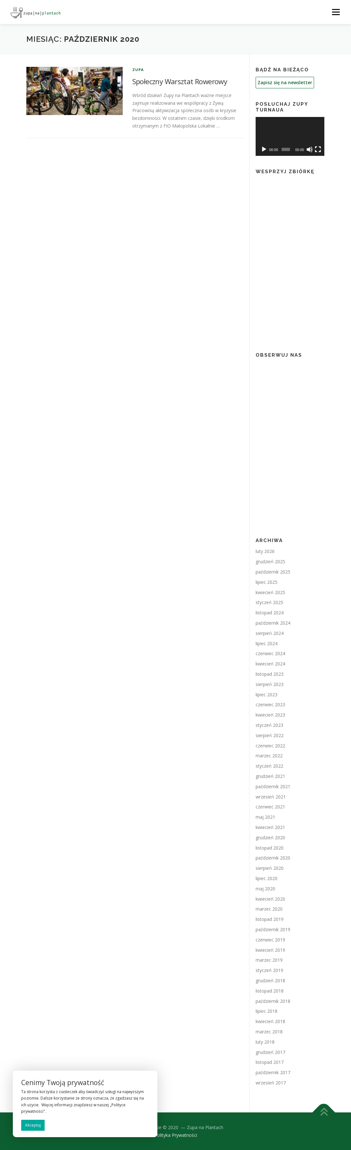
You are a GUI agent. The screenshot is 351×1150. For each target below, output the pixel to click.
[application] (290, 136)
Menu (335, 12)
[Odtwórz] (264, 149)
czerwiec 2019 (270, 940)
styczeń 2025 (269, 602)
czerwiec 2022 (270, 746)
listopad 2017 (270, 1062)
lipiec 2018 (266, 1011)
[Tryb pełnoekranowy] (318, 149)
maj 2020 (265, 889)
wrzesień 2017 (271, 1083)
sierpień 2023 (270, 684)
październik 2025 (273, 572)
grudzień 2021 (270, 776)
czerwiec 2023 (270, 704)
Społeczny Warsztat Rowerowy (179, 81)
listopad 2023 (270, 674)
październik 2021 (273, 786)
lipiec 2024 (266, 643)
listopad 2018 (270, 991)
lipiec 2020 (266, 878)
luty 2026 (265, 551)
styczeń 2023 (269, 725)
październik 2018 (273, 1001)
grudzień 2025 (270, 561)
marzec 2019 (269, 960)
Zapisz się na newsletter (285, 82)
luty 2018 (265, 1042)
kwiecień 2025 (270, 592)
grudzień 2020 (270, 837)
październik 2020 (273, 858)
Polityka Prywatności (175, 1135)
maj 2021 (265, 817)
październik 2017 (273, 1072)
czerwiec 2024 (270, 653)
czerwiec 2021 (270, 807)
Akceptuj (33, 1125)
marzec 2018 (269, 1032)
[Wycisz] (309, 149)
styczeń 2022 (269, 766)
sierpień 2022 (270, 735)
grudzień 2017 (270, 1052)
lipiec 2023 (266, 694)
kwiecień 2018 (270, 1021)
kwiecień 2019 (270, 950)
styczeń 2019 (269, 970)
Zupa (138, 69)
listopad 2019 (270, 919)
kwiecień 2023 (270, 715)
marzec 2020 (269, 909)
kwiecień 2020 (270, 899)
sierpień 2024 (270, 633)
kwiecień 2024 (270, 664)
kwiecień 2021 (270, 827)
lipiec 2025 (266, 582)
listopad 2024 (270, 613)
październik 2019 (273, 929)
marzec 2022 (269, 756)
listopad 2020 (270, 848)
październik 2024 (273, 623)
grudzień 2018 (270, 980)
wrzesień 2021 (271, 797)
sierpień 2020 (270, 868)
